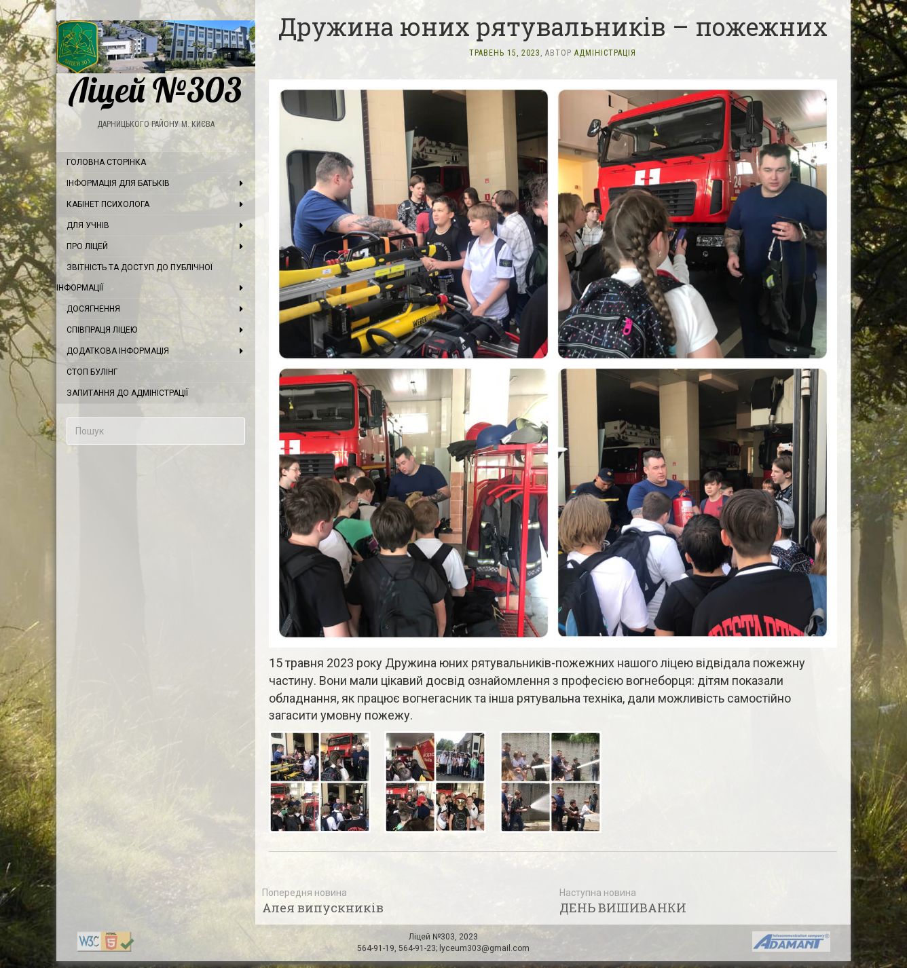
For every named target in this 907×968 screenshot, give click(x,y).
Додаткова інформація (118, 351)
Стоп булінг (92, 372)
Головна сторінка (106, 162)
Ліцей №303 (155, 63)
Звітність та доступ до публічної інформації (134, 278)
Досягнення (93, 309)
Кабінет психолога (108, 204)
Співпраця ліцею (102, 330)
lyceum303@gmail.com (484, 948)
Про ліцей (87, 246)
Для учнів (88, 225)
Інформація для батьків (118, 183)
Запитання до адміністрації (127, 393)
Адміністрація (605, 53)
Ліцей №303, (434, 937)
